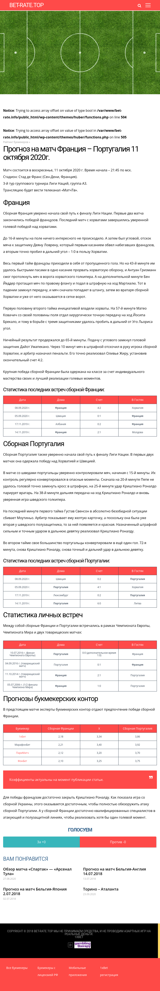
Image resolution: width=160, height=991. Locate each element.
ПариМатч (22, 753)
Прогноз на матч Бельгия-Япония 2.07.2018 (35, 891)
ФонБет (22, 761)
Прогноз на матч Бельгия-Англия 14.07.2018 (114, 871)
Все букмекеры (17, 968)
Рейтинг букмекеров (15, 142)
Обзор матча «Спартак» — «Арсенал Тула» (37, 871)
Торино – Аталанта (101, 889)
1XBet (79, 937)
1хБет (22, 736)
